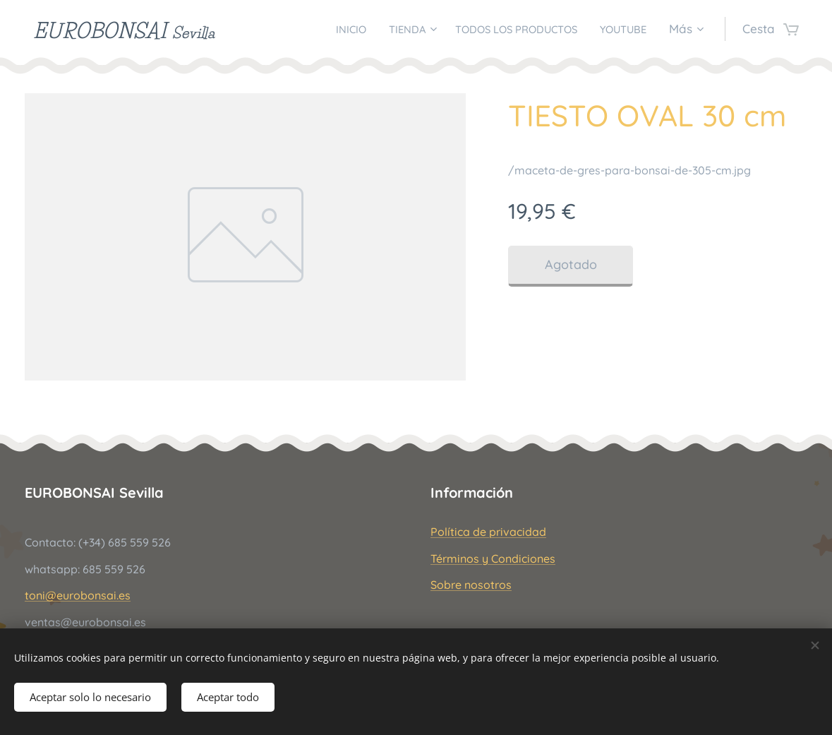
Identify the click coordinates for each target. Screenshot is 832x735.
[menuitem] (314, 29)
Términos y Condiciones (492, 558)
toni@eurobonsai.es (78, 595)
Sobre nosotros (471, 585)
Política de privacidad (488, 532)
